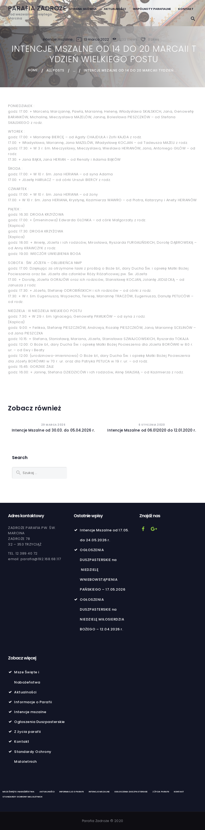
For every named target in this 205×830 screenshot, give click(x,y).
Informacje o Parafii (33, 701)
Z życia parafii (27, 731)
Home (33, 70)
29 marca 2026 (53, 424)
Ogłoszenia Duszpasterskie (39, 721)
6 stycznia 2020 (152, 424)
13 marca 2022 (96, 39)
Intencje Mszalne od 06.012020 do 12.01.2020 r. (152, 430)
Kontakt (21, 741)
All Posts (55, 70)
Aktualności (25, 691)
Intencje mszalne (58, 39)
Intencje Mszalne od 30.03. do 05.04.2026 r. (53, 430)
